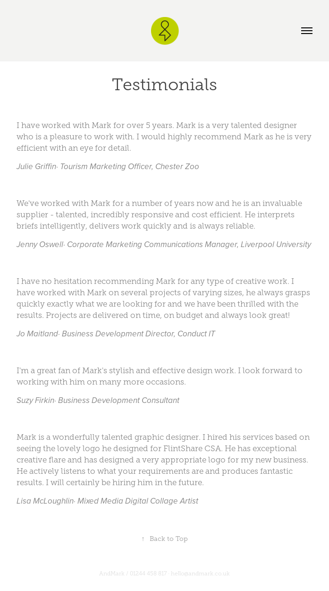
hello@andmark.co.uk (200, 573)
